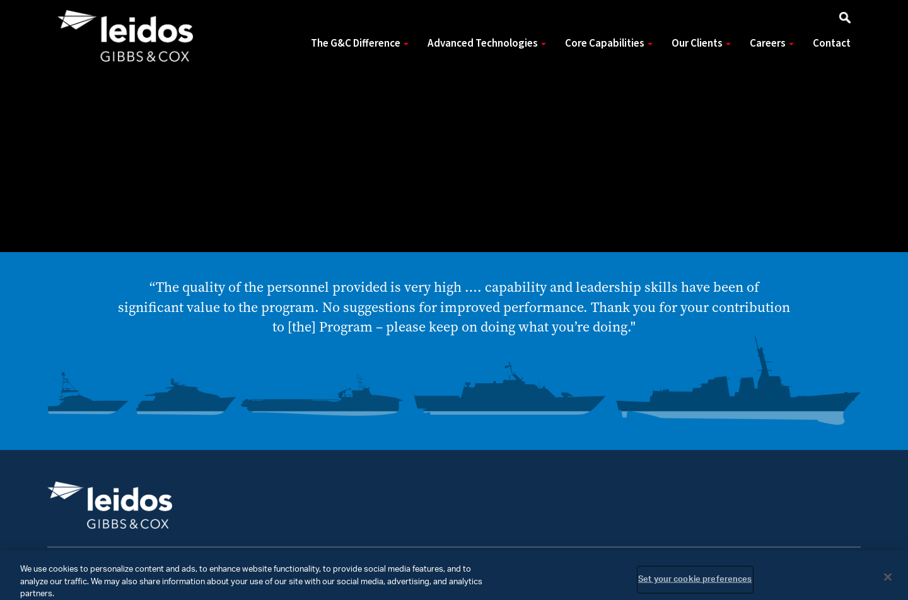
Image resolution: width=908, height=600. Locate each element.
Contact (832, 43)
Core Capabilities (609, 43)
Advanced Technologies (487, 43)
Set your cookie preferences (695, 583)
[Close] (888, 581)
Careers (772, 43)
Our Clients (701, 43)
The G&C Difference (360, 43)
